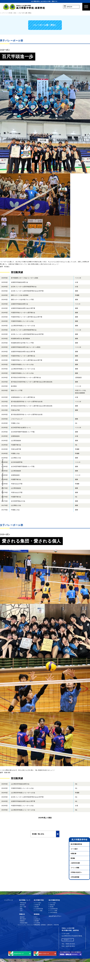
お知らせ (37, 919)
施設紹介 (22, 917)
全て (36, 917)
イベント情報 (75, 867)
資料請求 (49, 925)
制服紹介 (22, 920)
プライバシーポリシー (33, 925)
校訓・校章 (23, 906)
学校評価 (56, 925)
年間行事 (73, 853)
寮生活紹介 (23, 919)
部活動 (73, 858)
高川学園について (24, 900)
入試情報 (37, 922)
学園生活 (22, 914)
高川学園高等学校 (76, 844)
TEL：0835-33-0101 (68, 944)
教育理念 (22, 904)
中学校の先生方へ (76, 872)
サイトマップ (21, 925)
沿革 (21, 910)
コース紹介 (74, 849)
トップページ (8, 900)
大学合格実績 (75, 877)
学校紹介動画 (23, 922)
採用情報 (43, 925)
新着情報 (37, 914)
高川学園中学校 (39, 900)
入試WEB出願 (75, 863)
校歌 (21, 908)
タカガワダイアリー (55, 916)
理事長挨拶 (23, 902)
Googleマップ (68, 939)
